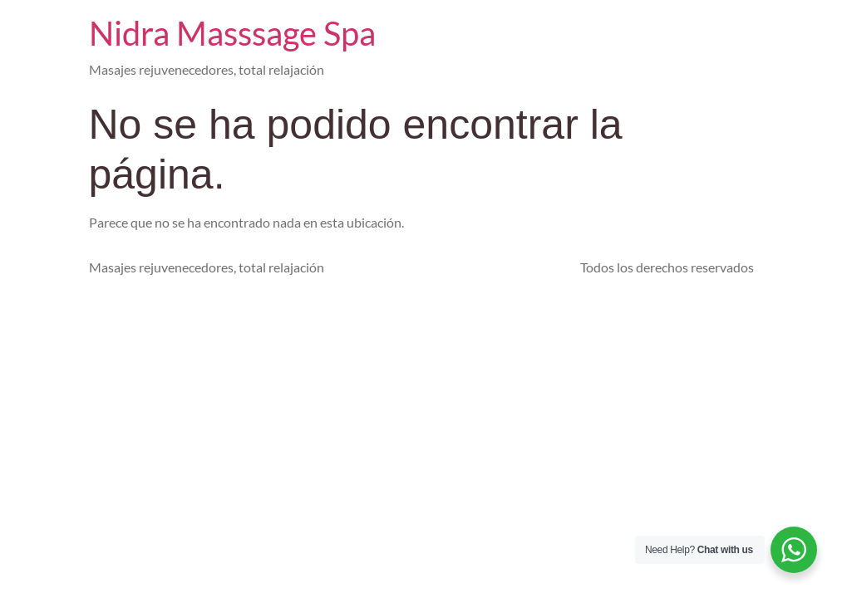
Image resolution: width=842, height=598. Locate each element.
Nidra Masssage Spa (232, 33)
